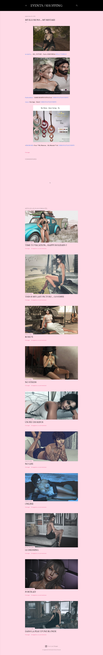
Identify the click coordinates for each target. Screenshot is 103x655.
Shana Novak (57, 649)
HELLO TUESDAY (61, 54)
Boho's (29, 336)
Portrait (30, 591)
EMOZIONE (29, 145)
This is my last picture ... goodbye (44, 296)
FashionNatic (29, 97)
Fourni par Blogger (51, 646)
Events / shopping (46, 5)
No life (29, 463)
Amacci (27, 102)
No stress (30, 382)
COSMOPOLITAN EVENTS (60, 97)
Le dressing (32, 550)
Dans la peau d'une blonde (40, 631)
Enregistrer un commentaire (38, 248)
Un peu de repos (34, 422)
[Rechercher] (77, 5)
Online (29, 503)
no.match (28, 54)
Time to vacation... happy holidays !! (46, 245)
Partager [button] (27, 152)
